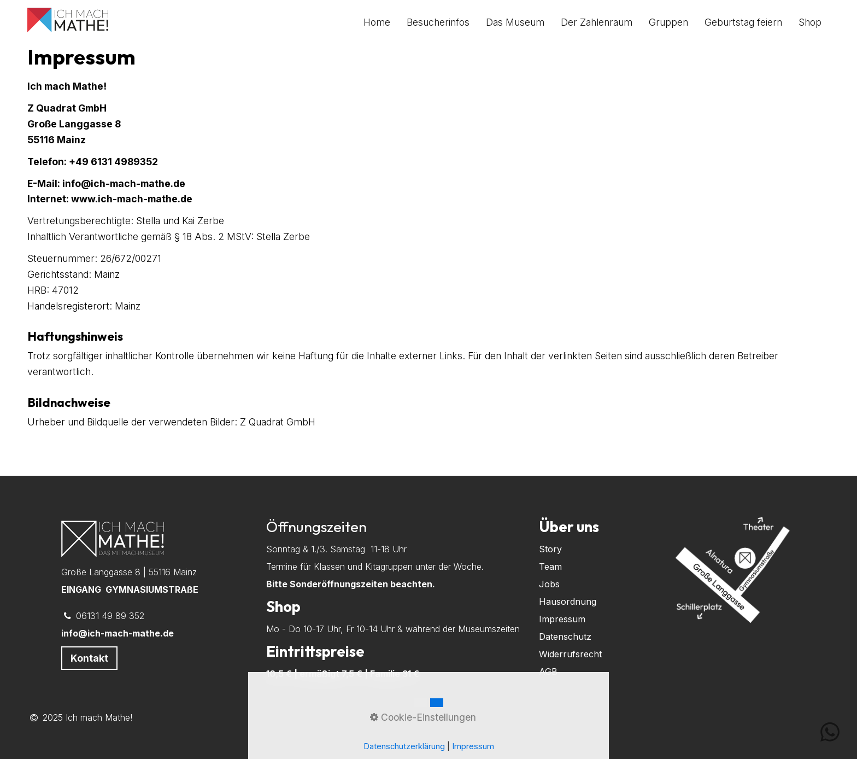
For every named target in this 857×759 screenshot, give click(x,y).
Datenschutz (565, 636)
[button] (89, 658)
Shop (810, 22)
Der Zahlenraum (596, 22)
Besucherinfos (438, 22)
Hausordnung (567, 601)
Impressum (562, 619)
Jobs (549, 584)
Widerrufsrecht (570, 654)
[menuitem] (380, 22)
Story (550, 549)
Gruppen (668, 22)
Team (550, 566)
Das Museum (515, 22)
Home (376, 22)
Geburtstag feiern (743, 22)
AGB (548, 671)
